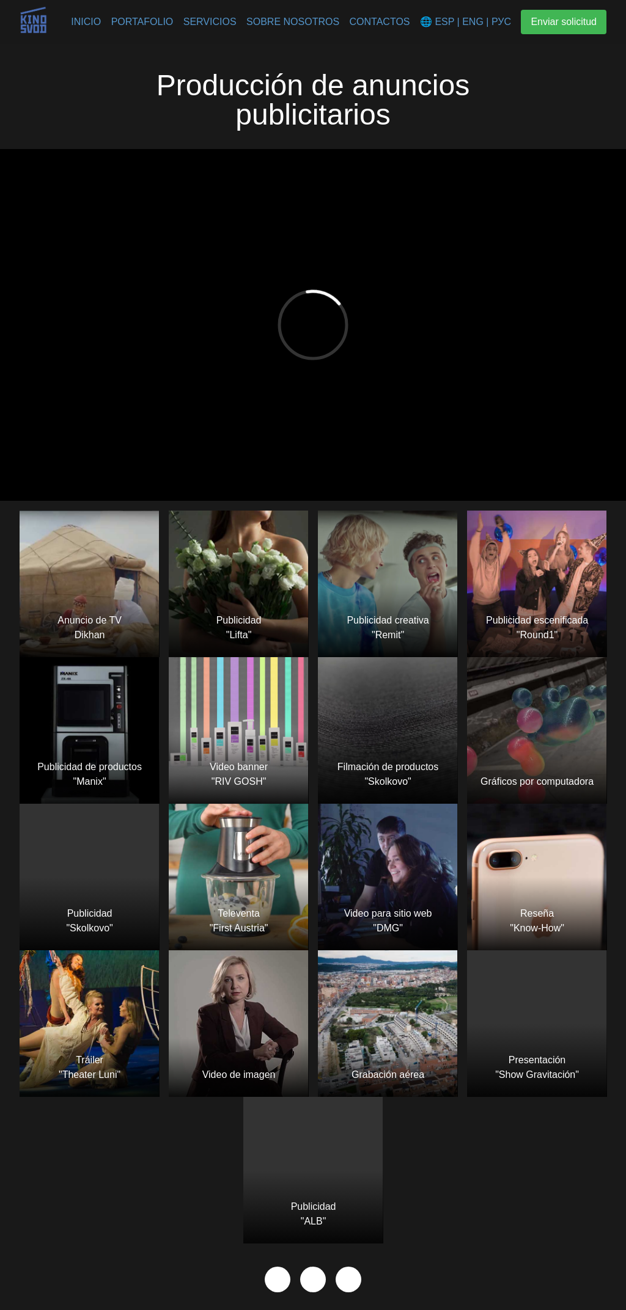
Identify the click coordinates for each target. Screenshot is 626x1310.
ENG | (474, 21)
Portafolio (142, 21)
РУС (499, 21)
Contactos (380, 21)
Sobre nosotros (292, 21)
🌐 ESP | (440, 21)
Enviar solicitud (564, 21)
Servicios (210, 21)
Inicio (86, 21)
